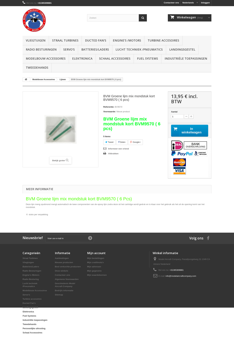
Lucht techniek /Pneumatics (139, 49)
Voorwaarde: (109, 111)
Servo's (69, 49)
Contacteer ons (171, 2)
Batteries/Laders (95, 49)
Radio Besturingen (41, 49)
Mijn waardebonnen (97, 275)
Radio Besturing (31, 279)
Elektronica (82, 58)
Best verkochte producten (68, 266)
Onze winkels (61, 271)
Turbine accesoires (163, 40)
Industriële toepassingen (186, 58)
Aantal (174, 112)
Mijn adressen (94, 266)
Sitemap (59, 295)
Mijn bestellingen (95, 258)
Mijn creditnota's (95, 262)
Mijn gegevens (94, 271)
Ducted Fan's (95, 40)
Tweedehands (37, 67)
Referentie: (108, 107)
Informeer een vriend (118, 149)
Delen (122, 142)
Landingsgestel (182, 49)
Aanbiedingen (62, 258)
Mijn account (96, 253)
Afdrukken (113, 153)
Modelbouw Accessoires (46, 58)
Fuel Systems (147, 58)
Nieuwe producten (64, 262)
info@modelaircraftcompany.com (181, 276)
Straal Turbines (65, 40)
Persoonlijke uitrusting (34, 328)
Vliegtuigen (36, 40)
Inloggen (205, 2)
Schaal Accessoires (114, 58)
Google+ (135, 142)
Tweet (109, 142)
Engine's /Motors (127, 40)
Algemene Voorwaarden (67, 279)
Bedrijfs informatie (64, 290)
